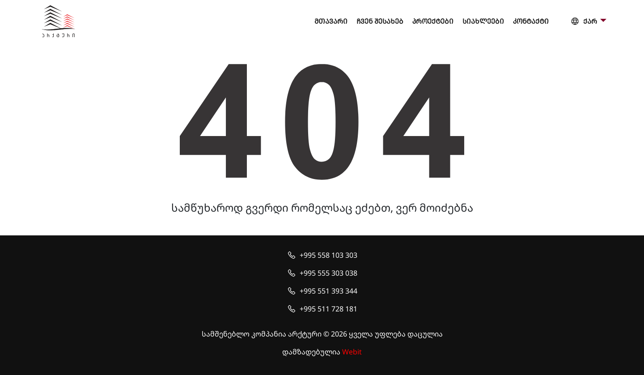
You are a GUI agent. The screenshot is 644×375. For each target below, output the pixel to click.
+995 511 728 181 (328, 309)
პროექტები (432, 21)
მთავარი (330, 21)
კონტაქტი (531, 21)
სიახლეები (483, 21)
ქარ (584, 21)
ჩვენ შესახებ (379, 21)
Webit (352, 352)
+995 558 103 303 (328, 255)
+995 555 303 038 (328, 273)
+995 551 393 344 (328, 291)
